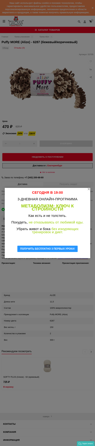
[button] (86, 443)
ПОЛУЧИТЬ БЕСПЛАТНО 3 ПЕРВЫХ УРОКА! (47, 248)
